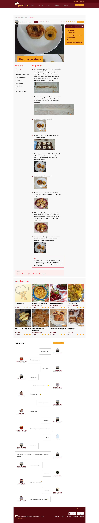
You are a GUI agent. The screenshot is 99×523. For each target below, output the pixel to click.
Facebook (57, 516)
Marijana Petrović (57, 492)
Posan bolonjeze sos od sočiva (74, 35)
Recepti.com (22, 4)
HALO (23, 518)
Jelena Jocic (57, 475)
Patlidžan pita (76, 296)
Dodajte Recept (79, 5)
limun (25, 273)
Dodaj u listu (81, 21)
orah (19, 273)
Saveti (48, 5)
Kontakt (42, 516)
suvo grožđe (44, 273)
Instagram (75, 516)
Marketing (38, 516)
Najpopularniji (79, 26)
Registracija (75, 1)
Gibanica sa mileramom (40, 296)
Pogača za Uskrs (71, 39)
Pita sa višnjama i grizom (58, 322)
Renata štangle (71, 37)
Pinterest (82, 516)
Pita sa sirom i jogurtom (23, 322)
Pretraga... (72, 5)
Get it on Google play (80, 513)
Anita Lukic (21, 413)
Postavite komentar (59, 342)
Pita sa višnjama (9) (58, 296)
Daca (57, 438)
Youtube (69, 516)
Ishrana (40, 5)
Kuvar (33, 5)
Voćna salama (23, 296)
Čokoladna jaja (71, 32)
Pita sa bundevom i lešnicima (40, 322)
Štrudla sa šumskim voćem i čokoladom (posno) (74, 42)
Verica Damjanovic (27, 22)
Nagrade (65, 5)
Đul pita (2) (76, 322)
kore (30, 273)
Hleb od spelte (70, 30)
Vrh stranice (80, 508)
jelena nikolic (21, 483)
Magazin (56, 5)
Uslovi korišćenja (32, 516)
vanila (36, 273)
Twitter (62, 516)
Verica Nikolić (21, 396)
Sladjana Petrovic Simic (21, 361)
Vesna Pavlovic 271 (57, 387)
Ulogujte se (81, 1)
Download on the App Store (72, 513)
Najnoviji (70, 26)
